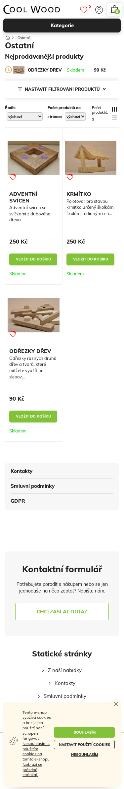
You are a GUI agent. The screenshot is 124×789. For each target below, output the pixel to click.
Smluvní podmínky (33, 486)
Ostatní (24, 38)
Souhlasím (85, 732)
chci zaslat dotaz (62, 611)
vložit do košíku (33, 259)
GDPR (18, 501)
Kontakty (21, 471)
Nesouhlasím (84, 754)
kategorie (83, 25)
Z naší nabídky (65, 670)
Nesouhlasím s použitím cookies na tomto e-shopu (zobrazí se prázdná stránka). (36, 759)
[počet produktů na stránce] (75, 116)
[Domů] (8, 36)
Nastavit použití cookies (84, 744)
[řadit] (25, 116)
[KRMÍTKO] (91, 158)
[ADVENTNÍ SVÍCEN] (34, 158)
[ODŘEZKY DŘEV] (18, 70)
